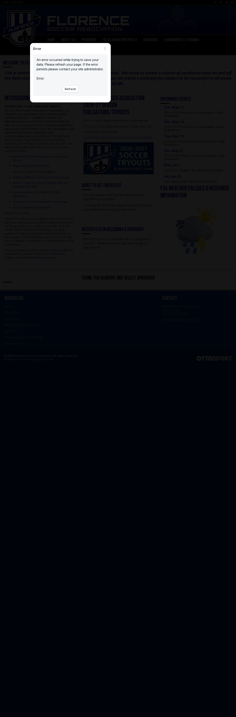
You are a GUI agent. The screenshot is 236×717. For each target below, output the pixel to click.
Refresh (70, 89)
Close (105, 48)
